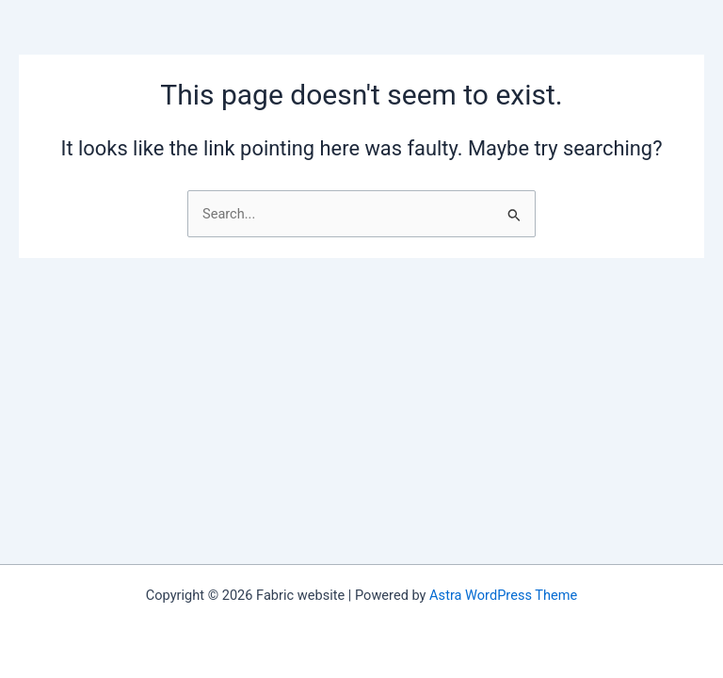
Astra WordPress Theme (503, 595)
